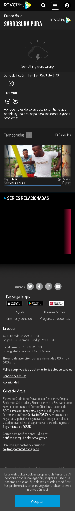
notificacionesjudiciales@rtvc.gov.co (25, 438)
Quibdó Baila (13, 15)
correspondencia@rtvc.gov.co (28, 411)
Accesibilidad (11, 382)
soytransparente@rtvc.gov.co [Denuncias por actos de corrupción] (21, 449)
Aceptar (37, 501)
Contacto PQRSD (37, 415)
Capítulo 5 (10, 179)
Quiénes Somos (54, 312)
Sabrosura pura (14, 183)
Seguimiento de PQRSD (17, 427)
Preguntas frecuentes (55, 318)
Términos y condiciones (21, 318)
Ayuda (20, 312)
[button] (66, 168)
